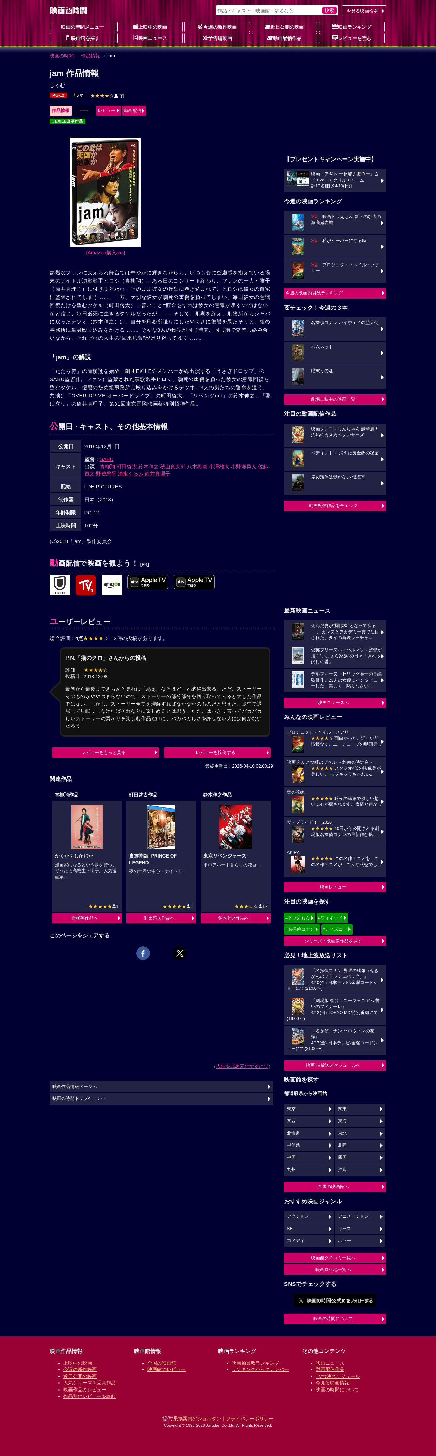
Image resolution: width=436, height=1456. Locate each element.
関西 (291, 1121)
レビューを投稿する (215, 752)
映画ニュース (150, 38)
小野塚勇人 (243, 466)
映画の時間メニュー (82, 27)
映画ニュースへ (333, 702)
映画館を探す (82, 38)
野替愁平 (106, 473)
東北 (342, 1133)
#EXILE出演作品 (67, 121)
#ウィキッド (330, 917)
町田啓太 (126, 466)
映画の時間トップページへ (79, 1098)
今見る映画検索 (362, 10)
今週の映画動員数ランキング (314, 292)
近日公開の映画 (284, 27)
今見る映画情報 (332, 1382)
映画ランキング (351, 27)
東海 (342, 1121)
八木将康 (197, 466)
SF (289, 1228)
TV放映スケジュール (338, 1376)
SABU (107, 459)
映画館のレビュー (166, 1369)
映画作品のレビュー (84, 1389)
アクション (298, 1216)
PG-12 (58, 95)
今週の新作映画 (217, 27)
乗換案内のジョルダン (197, 1418)
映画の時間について (333, 1318)
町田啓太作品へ (159, 918)
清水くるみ (130, 473)
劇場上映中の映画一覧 (333, 399)
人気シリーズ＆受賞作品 (89, 1382)
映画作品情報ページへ (74, 1086)
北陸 (342, 1145)
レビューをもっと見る (103, 752)
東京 (291, 1109)
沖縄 (342, 1169)
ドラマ (77, 95)
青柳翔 (107, 466)
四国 (342, 1157)
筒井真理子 (157, 473)
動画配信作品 (284, 38)
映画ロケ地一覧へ (333, 1269)
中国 (291, 1157)
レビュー (106, 110)
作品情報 (90, 55)
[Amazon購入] (105, 252)
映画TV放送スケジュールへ (333, 1065)
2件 (108, 95)
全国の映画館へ (333, 1186)
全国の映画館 (161, 1363)
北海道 (293, 1133)
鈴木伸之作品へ (233, 918)
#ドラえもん (297, 917)
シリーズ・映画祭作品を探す (333, 940)
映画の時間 (62, 55)
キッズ (344, 1228)
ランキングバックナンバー (260, 1369)
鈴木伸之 (148, 466)
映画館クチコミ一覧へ (333, 1257)
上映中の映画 (150, 27)
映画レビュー (333, 887)
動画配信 (132, 110)
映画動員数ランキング (255, 1363)
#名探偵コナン (299, 929)
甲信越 (293, 1145)
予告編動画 (217, 38)
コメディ (296, 1240)
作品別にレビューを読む (89, 1396)
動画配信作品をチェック (333, 505)
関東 (342, 1109)
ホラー (344, 1240)
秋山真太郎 (173, 466)
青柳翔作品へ (85, 918)
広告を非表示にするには (242, 1066)
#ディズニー (335, 929)
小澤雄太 (219, 466)
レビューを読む (351, 38)
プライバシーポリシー (250, 1418)
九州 (291, 1169)
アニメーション (353, 1216)
